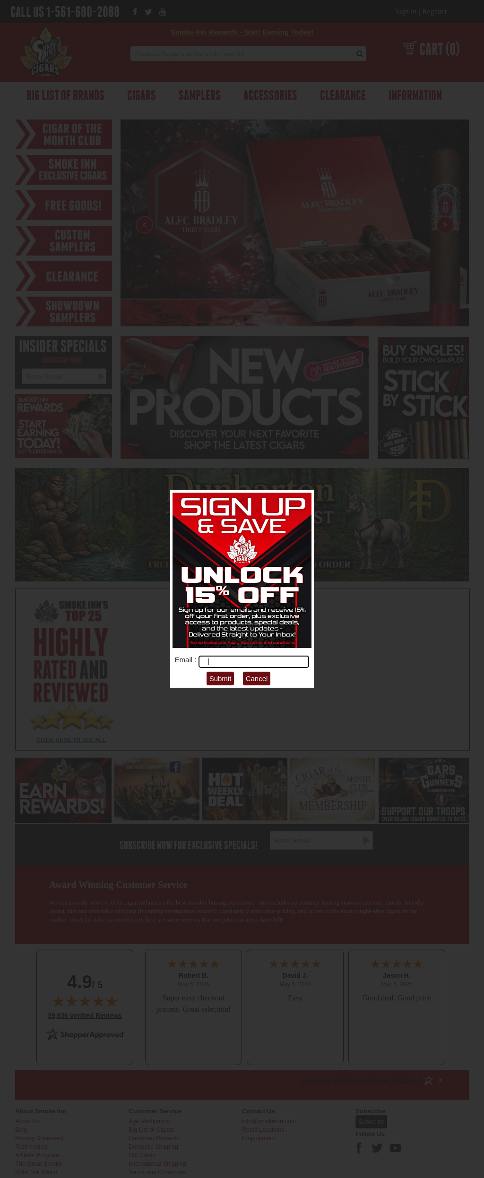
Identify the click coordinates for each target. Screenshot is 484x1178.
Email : (187, 660)
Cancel (257, 678)
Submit (220, 678)
